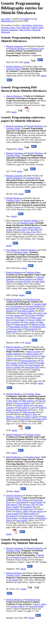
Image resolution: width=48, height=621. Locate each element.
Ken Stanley (20, 320)
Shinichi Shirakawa (18, 48)
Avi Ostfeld (13, 580)
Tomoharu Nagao (8, 28)
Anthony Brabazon (14, 354)
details (26, 62)
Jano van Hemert (13, 322)
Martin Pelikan (24, 419)
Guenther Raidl (40, 304)
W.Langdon (25, 19)
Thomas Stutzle (28, 518)
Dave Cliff (30, 505)
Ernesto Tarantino (13, 367)
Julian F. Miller (35, 320)
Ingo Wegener (22, 520)
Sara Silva (34, 230)
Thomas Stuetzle (29, 308)
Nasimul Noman (19, 557)
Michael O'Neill (38, 324)
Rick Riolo (14, 412)
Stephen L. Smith (13, 417)
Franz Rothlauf (16, 306)
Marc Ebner (40, 281)
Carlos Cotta (41, 313)
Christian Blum (26, 313)
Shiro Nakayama (23, 28)
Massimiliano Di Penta (19, 327)
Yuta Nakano (26, 25)
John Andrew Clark (14, 505)
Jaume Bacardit (21, 324)
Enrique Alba (11, 331)
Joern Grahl (30, 315)
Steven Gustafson (26, 279)
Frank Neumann (12, 514)
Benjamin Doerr (39, 327)
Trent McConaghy (36, 606)
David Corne (22, 318)
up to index (5, 19)
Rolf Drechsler (12, 308)
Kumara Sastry (41, 419)
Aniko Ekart (21, 230)
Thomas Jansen (16, 329)
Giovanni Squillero (34, 306)
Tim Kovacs (28, 509)
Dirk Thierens (23, 500)
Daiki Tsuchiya (25, 30)
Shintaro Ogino (37, 28)
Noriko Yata (38, 25)
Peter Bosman (15, 315)
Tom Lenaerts (29, 322)
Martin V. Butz (31, 414)
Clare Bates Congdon (25, 311)
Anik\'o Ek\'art (31, 356)
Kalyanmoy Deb (29, 507)
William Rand (21, 410)
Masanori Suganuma (9, 30)
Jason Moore (37, 511)
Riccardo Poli (31, 329)
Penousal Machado (29, 361)
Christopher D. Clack (26, 408)
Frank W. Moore (22, 405)
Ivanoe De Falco (24, 281)
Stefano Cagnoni (32, 354)
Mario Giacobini (34, 351)
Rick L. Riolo (40, 604)
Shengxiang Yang (32, 367)
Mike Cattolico (28, 401)
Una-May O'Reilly (17, 606)
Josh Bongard (20, 502)
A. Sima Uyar (29, 232)
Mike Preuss (19, 365)
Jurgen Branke (36, 502)
